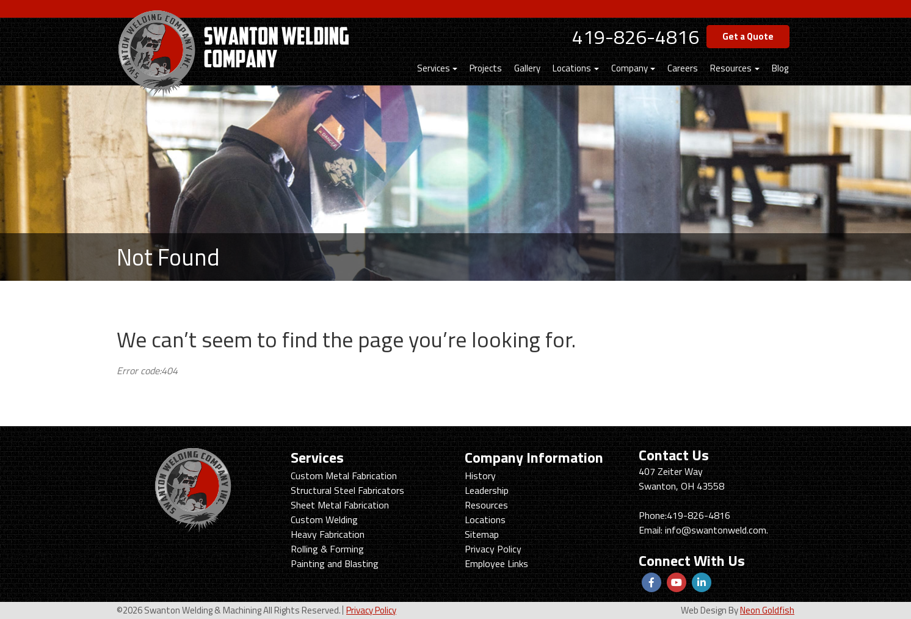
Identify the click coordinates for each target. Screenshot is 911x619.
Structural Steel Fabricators (347, 490)
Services (433, 68)
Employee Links (496, 563)
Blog (780, 68)
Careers (682, 68)
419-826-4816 (635, 36)
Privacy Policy (493, 548)
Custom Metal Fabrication (344, 475)
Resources (731, 68)
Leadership (487, 490)
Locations (572, 68)
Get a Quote (748, 36)
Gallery (527, 68)
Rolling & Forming (327, 548)
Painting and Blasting (335, 563)
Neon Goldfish (767, 610)
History (480, 475)
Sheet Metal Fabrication (340, 505)
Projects (486, 68)
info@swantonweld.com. (716, 530)
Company (629, 68)
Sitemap (482, 534)
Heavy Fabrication (328, 534)
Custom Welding (324, 519)
